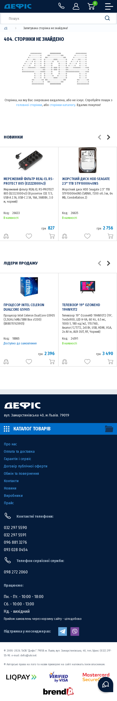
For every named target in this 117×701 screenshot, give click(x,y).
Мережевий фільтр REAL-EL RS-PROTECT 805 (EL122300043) (29, 181)
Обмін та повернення (21, 473)
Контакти (11, 481)
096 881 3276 (15, 542)
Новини (10, 488)
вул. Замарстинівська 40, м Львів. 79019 (36, 415)
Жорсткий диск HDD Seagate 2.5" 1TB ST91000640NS (86, 181)
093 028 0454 (16, 549)
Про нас (10, 444)
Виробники (13, 495)
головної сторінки (29, 105)
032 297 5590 (15, 527)
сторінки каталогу (62, 105)
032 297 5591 (15, 535)
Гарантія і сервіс (17, 459)
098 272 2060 (16, 572)
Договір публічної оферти (25, 466)
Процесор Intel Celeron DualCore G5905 (24, 307)
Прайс (9, 503)
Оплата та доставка (19, 451)
